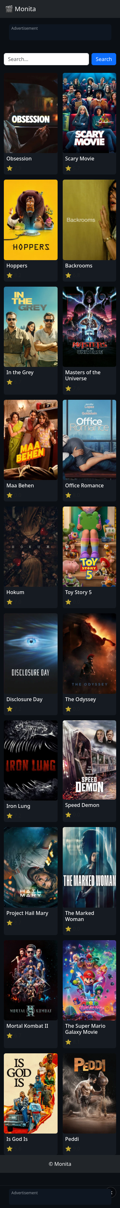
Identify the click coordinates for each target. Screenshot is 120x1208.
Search (104, 59)
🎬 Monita (20, 8)
